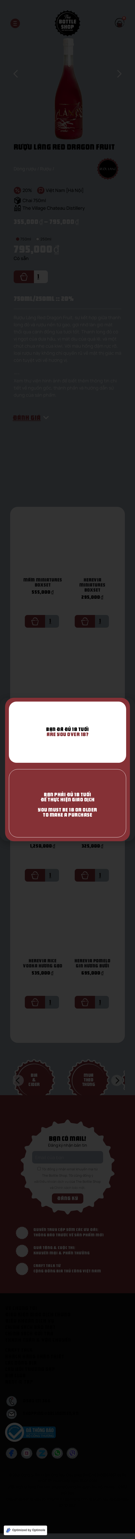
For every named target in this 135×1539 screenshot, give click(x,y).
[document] (67, 769)
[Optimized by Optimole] (25, 1530)
